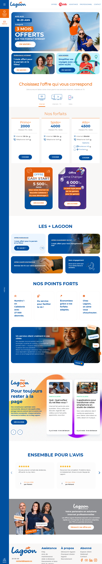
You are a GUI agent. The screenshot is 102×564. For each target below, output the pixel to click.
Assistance (73, 4)
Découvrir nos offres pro (81, 527)
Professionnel (86, 4)
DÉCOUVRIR (19, 422)
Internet (42, 104)
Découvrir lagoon (68, 552)
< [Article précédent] (13, 432)
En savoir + (21, 248)
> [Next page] (99, 472)
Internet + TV (56, 104)
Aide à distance (48, 559)
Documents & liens (49, 561)
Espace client (85, 552)
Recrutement (66, 559)
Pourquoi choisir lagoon (68, 555)
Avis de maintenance (47, 555)
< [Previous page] (11, 472)
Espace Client (4, 14)
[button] (42, 99)
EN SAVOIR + (22, 70)
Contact (97, 4)
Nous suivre (4, 561)
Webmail (4, 23)
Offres (54, 4)
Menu (4, 289)
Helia (70, 104)
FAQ (43, 552)
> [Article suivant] (20, 432)
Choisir (25, 157)
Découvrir (38, 203)
